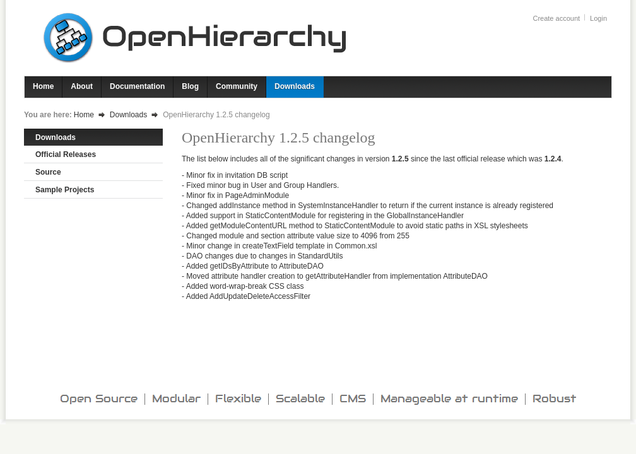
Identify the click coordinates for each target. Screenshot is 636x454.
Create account (556, 18)
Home (43, 86)
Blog (190, 86)
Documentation (137, 86)
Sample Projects (64, 189)
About (82, 86)
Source (48, 172)
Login (598, 18)
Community (236, 86)
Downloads (294, 86)
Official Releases (65, 154)
